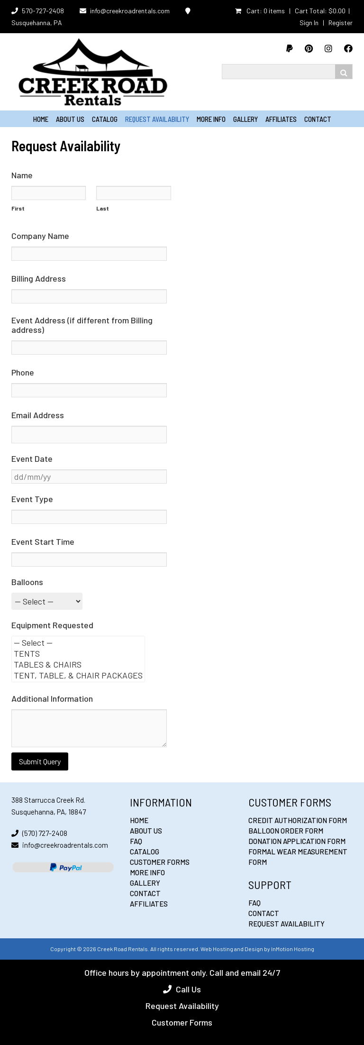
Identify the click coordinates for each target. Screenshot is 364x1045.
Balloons (27, 582)
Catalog (105, 119)
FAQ (136, 841)
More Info (211, 119)
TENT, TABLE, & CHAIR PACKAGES (78, 675)
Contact (317, 119)
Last (102, 208)
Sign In (309, 22)
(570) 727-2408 (44, 833)
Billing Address (38, 278)
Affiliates (281, 119)
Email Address (37, 415)
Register (340, 22)
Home (40, 119)
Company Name (40, 235)
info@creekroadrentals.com (130, 11)
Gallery (245, 119)
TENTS (78, 653)
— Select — (78, 642)
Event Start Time (42, 541)
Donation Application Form (297, 841)
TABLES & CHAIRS (78, 664)
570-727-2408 (43, 11)
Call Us (188, 989)
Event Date (32, 458)
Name (22, 175)
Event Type (32, 499)
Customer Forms (160, 862)
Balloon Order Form (285, 830)
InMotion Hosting (292, 948)
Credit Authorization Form (297, 820)
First (18, 208)
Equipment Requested (52, 625)
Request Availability (157, 119)
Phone (22, 372)
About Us (70, 119)
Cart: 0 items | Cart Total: (290, 11)
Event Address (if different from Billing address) (82, 324)
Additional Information (52, 698)
